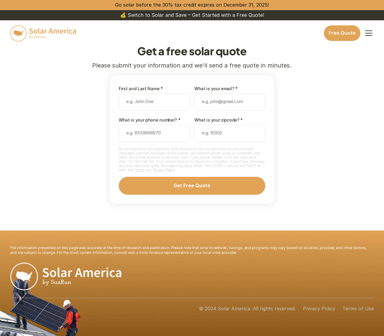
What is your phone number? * (150, 119)
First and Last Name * (141, 88)
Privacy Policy (164, 170)
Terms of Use (358, 309)
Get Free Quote (191, 185)
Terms (140, 170)
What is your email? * (216, 88)
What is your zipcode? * (218, 119)
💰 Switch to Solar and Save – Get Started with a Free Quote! (192, 15)
